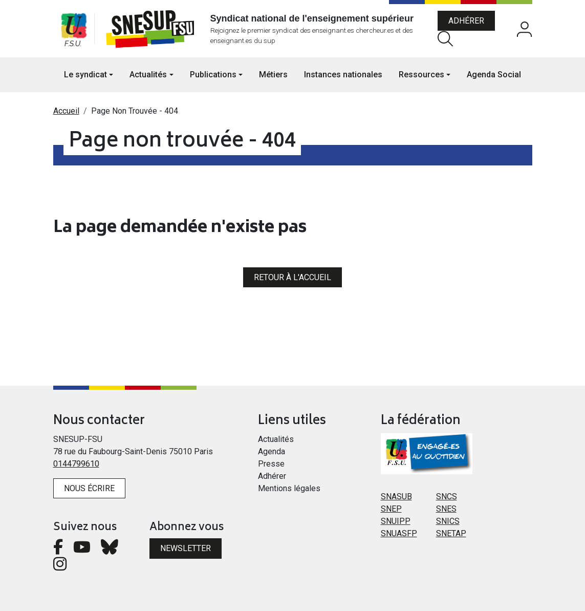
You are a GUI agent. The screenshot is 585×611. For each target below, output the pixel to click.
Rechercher (445, 39)
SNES (446, 509)
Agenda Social (494, 74)
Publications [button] (213, 74)
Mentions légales (289, 488)
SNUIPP (395, 521)
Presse (271, 464)
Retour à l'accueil (292, 277)
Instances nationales (343, 74)
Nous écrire (89, 488)
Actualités (276, 439)
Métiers (273, 74)
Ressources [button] (421, 74)
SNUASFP (399, 533)
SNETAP (451, 533)
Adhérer (466, 21)
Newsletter (185, 548)
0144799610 (76, 464)
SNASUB (396, 496)
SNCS (446, 496)
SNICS (448, 521)
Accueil (66, 111)
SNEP (391, 509)
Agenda (271, 451)
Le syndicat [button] (85, 74)
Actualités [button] (148, 74)
